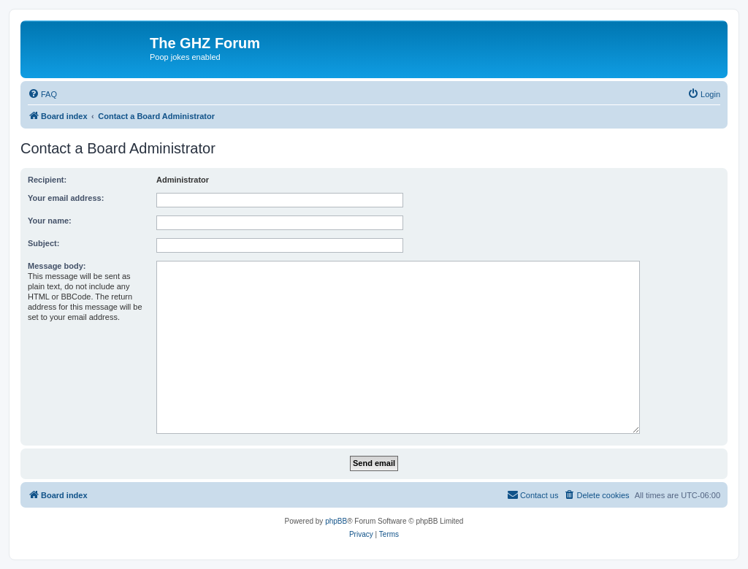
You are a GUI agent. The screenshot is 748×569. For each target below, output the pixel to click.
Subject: (43, 243)
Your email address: (66, 198)
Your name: (50, 220)
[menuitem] (42, 94)
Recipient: (47, 179)
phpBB (336, 521)
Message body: (56, 265)
